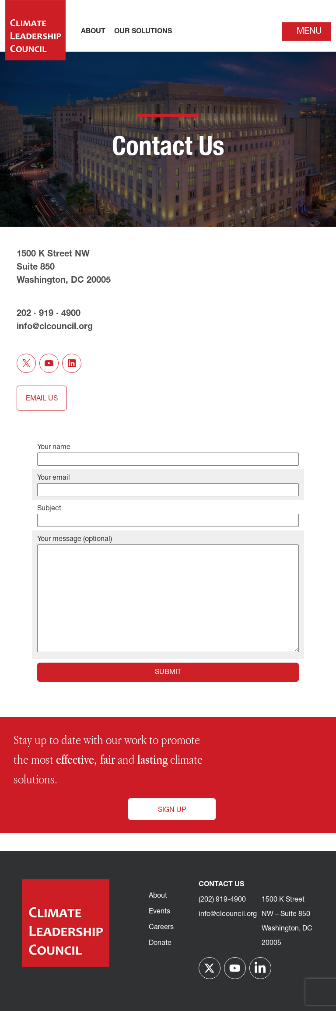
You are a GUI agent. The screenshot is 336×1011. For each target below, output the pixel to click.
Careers (161, 927)
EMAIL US (42, 398)
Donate (160, 943)
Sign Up (172, 810)
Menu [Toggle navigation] (309, 31)
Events (159, 911)
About (158, 895)
